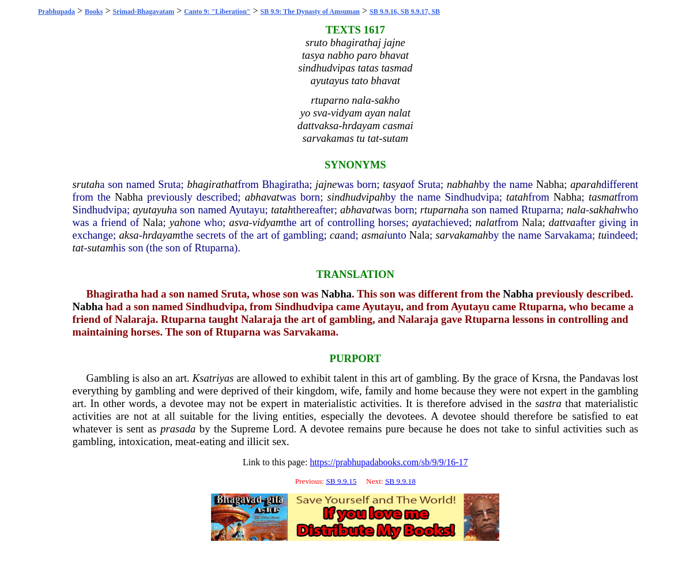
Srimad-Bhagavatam (143, 11)
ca (335, 235)
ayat (421, 222)
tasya (394, 184)
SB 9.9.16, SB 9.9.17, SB (405, 11)
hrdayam (161, 235)
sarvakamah (462, 235)
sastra (548, 403)
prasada (177, 429)
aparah (585, 184)
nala (576, 210)
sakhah (604, 210)
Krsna (545, 378)
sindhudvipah (356, 197)
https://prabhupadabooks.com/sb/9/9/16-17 (389, 462)
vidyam (268, 222)
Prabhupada (56, 11)
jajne (326, 184)
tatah (517, 197)
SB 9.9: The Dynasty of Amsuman (310, 11)
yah (177, 222)
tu (602, 235)
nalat (487, 222)
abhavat (262, 197)
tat (78, 248)
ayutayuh (152, 210)
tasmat (603, 197)
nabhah (463, 184)
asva (238, 222)
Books (94, 11)
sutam (101, 248)
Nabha (550, 184)
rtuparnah (442, 210)
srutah (86, 184)
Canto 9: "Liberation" (217, 11)
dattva (562, 222)
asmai (374, 235)
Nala (152, 222)
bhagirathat (212, 184)
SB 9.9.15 (341, 481)
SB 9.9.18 (400, 481)
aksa (128, 235)
